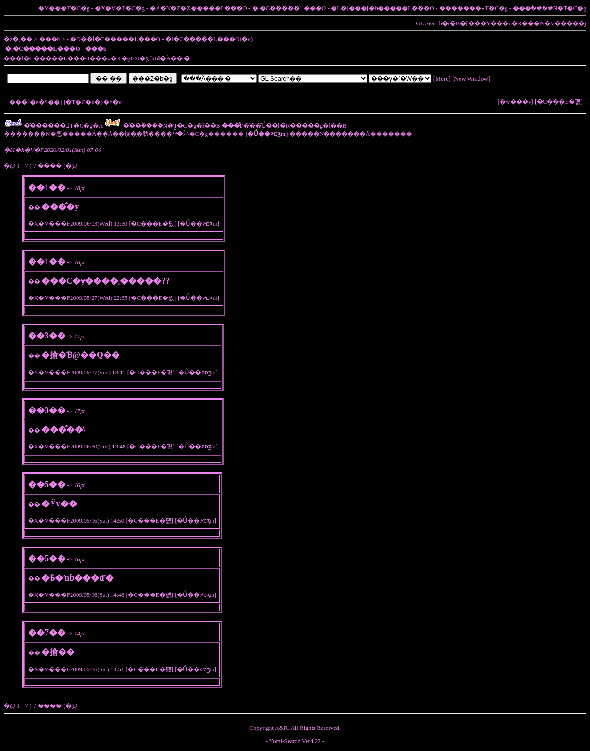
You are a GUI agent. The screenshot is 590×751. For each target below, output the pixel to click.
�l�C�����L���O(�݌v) (209, 38)
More (441, 78)
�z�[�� (18, 38)
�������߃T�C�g (473, 8)
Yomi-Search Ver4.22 (295, 741)
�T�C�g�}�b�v (93, 102)
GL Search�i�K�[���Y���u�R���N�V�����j (501, 23)
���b (49, 38)
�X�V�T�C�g (120, 8)
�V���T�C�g (63, 8)
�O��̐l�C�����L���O (115, 38)
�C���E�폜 (559, 101)
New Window (471, 78)
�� (34, 207)
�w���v (515, 101)
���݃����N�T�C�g (549, 8)
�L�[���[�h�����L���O (382, 8)
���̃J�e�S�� (34, 102)
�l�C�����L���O (289, 8)
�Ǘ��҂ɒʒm (198, 223)
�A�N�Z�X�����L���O (198, 8)
